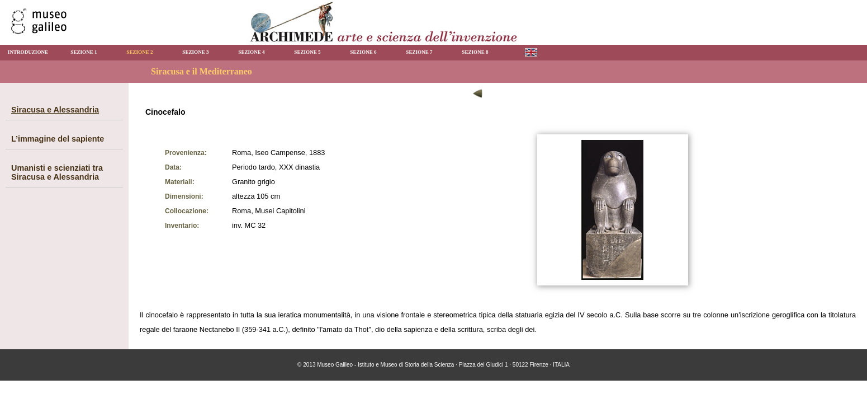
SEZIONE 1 (83, 52)
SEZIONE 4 (251, 52)
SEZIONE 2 (139, 52)
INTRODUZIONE (28, 52)
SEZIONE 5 (307, 52)
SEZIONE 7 (419, 52)
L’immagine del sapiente (57, 138)
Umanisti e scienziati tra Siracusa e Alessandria (57, 172)
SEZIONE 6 (363, 52)
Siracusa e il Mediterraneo (201, 71)
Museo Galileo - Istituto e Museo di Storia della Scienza (385, 365)
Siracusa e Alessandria (55, 109)
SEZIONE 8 (475, 52)
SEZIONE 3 (195, 52)
